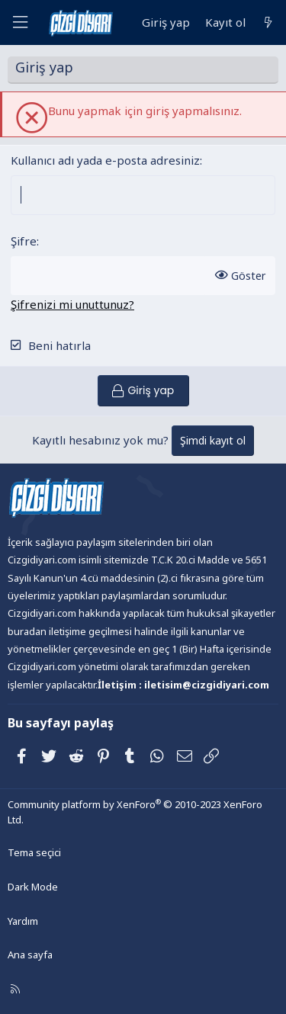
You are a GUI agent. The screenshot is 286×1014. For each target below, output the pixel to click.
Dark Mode (33, 887)
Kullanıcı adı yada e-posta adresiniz (105, 160)
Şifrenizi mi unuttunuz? (72, 304)
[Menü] (20, 22)
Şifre (24, 241)
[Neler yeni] (268, 22)
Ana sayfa (30, 954)
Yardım (23, 921)
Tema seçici (34, 852)
